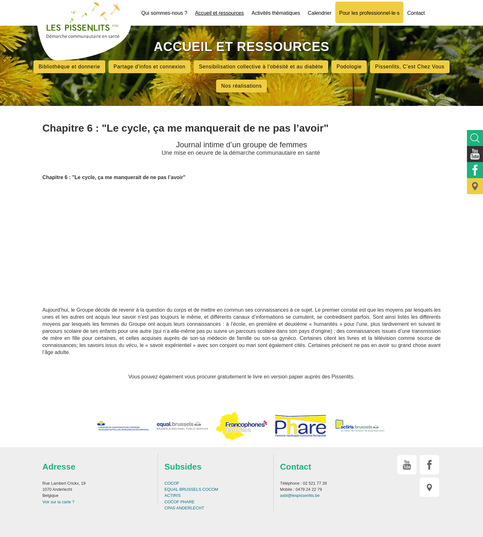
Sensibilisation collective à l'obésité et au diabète (261, 66)
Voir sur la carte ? (58, 501)
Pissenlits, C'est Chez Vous (409, 66)
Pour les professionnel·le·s (369, 13)
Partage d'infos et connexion (150, 66)
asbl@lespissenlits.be (300, 495)
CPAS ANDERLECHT (184, 508)
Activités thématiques (275, 13)
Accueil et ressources (219, 13)
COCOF (171, 483)
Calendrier (319, 13)
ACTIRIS (172, 495)
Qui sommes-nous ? (164, 13)
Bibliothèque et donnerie (69, 66)
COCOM (210, 489)
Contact (416, 13)
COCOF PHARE (179, 501)
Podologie (349, 66)
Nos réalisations (241, 86)
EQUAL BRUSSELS (182, 489)
